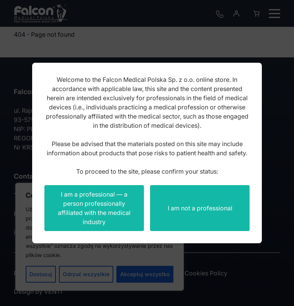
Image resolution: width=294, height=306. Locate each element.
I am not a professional (200, 208)
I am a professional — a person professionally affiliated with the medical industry (94, 208)
